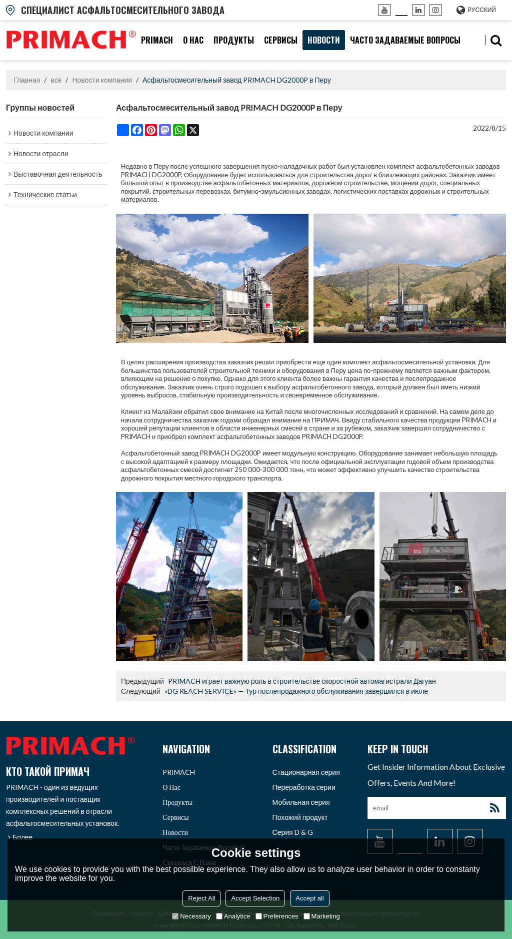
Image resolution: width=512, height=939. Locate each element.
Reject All (201, 898)
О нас (193, 40)
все (56, 80)
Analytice (233, 916)
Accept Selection (255, 898)
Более (22, 837)
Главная (27, 80)
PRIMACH (157, 40)
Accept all (310, 898)
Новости (324, 40)
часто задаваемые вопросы (405, 40)
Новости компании (102, 80)
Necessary (191, 916)
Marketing (322, 916)
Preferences (277, 916)
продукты (234, 40)
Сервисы (281, 40)
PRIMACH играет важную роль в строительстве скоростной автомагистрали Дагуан (302, 681)
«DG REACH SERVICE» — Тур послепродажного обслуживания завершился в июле (296, 691)
